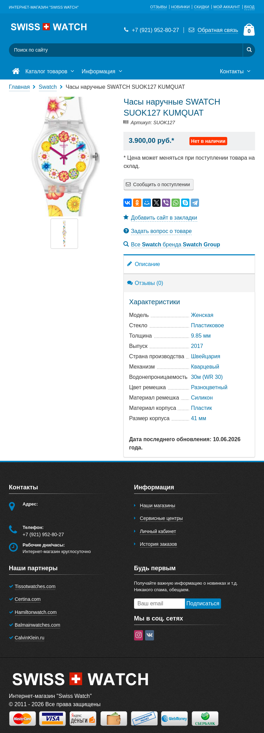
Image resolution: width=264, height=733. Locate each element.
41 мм (198, 418)
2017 (197, 346)
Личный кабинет (158, 531)
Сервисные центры (161, 518)
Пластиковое (207, 325)
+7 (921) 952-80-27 (151, 30)
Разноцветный (209, 387)
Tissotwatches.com (35, 586)
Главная (19, 87)
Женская (202, 315)
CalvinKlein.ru (29, 637)
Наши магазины (157, 505)
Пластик (201, 408)
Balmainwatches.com (37, 625)
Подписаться (202, 603)
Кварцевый (205, 367)
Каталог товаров (50, 71)
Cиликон (202, 398)
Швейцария (205, 356)
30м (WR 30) (207, 377)
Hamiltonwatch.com (36, 612)
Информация (102, 71)
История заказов (158, 544)
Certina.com (28, 599)
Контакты (236, 71)
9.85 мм (201, 336)
